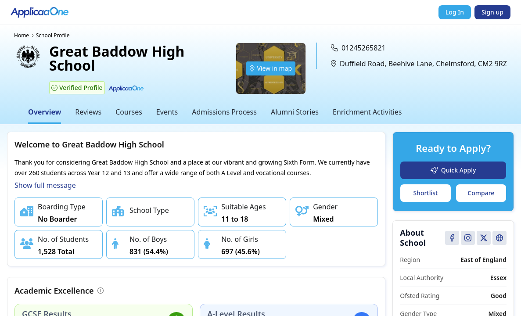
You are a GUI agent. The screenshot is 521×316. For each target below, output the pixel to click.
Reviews (88, 112)
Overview (44, 112)
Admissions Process (224, 112)
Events (167, 112)
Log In (455, 12)
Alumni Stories (295, 112)
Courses (128, 112)
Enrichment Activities (367, 112)
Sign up (492, 12)
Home (21, 35)
